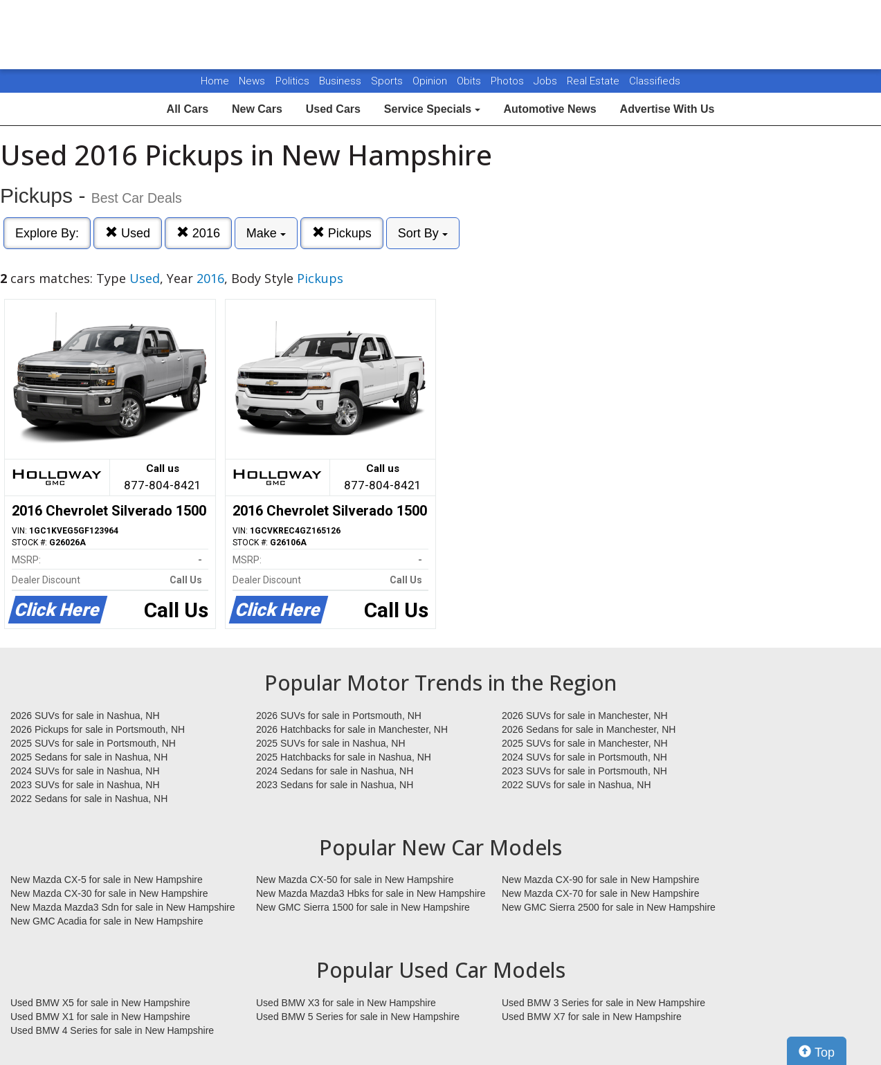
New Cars (257, 109)
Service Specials (432, 109)
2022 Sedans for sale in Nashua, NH (88, 798)
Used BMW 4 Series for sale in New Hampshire (112, 1030)
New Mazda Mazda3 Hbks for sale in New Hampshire (370, 893)
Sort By (423, 233)
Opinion (431, 81)
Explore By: (47, 233)
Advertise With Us (667, 109)
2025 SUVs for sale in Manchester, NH (585, 743)
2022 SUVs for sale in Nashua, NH (576, 784)
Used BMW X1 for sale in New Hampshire (100, 1016)
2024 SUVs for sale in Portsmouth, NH (584, 757)
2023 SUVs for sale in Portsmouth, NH (584, 770)
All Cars (187, 109)
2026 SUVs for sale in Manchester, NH (585, 715)
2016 (198, 233)
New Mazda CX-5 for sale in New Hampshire (106, 879)
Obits (470, 81)
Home (215, 81)
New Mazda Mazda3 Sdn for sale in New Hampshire (122, 907)
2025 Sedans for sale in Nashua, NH (88, 757)
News (252, 81)
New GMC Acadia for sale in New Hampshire (106, 921)
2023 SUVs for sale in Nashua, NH (85, 784)
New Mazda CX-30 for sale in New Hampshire (109, 893)
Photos (509, 81)
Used (127, 233)
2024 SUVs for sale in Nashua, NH (85, 770)
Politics (292, 81)
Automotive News (549, 109)
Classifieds (654, 81)
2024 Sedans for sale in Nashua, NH (334, 770)
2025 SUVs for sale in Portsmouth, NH (93, 743)
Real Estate (594, 81)
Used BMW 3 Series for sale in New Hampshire (603, 1002)
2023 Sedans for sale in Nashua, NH (334, 784)
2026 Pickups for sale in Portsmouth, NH (97, 729)
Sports (388, 81)
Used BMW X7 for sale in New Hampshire (592, 1016)
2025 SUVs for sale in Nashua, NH (331, 743)
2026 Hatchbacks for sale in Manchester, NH (352, 729)
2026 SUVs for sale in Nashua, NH (85, 715)
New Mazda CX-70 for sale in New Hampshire (601, 893)
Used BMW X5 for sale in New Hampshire (100, 1002)
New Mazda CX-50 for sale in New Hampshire (355, 879)
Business (341, 81)
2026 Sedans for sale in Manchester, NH (588, 729)
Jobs (547, 81)
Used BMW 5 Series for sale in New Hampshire (358, 1016)
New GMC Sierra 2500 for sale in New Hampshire (609, 907)
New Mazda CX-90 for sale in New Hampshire (601, 879)
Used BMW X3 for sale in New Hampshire (346, 1002)
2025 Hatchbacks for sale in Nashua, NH (343, 757)
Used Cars (333, 109)
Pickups (342, 233)
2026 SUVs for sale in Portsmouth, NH (338, 715)
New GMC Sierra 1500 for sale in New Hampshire (363, 907)
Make (266, 233)
